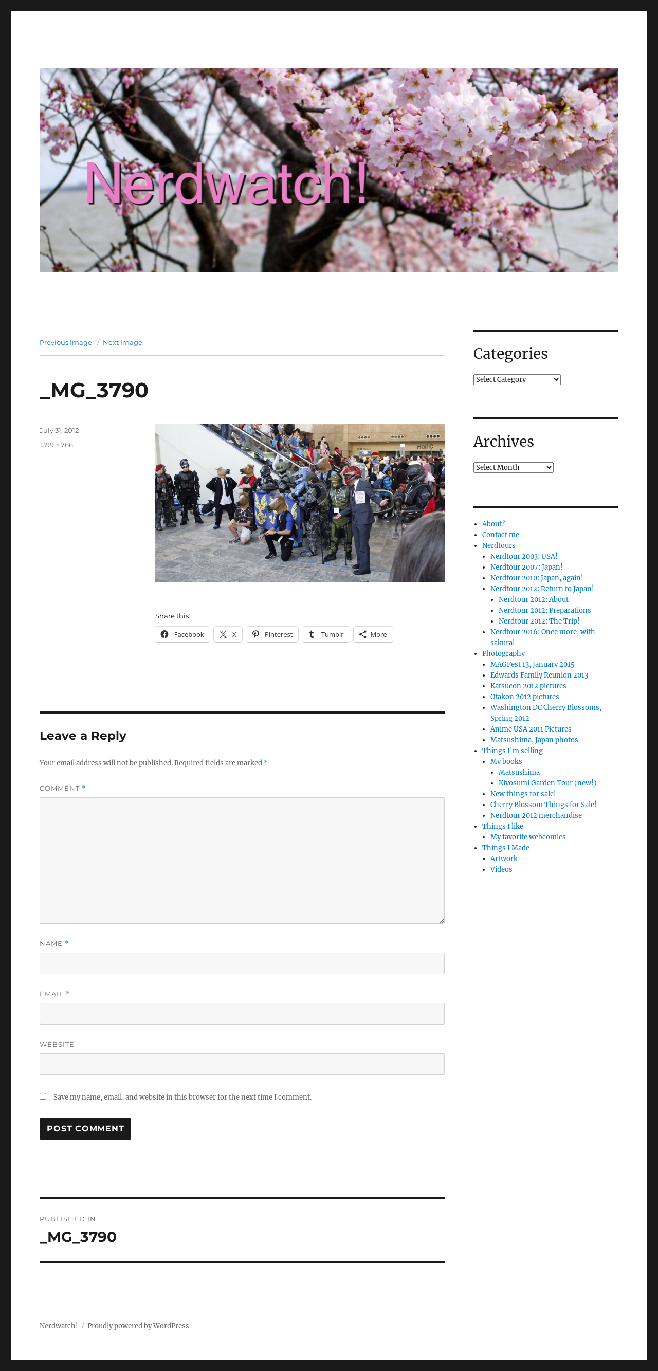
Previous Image (66, 342)
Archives (503, 441)
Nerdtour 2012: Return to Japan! (542, 588)
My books (506, 761)
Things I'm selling (512, 750)
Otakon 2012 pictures (524, 696)
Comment (63, 788)
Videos (501, 869)
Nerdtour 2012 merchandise (536, 815)
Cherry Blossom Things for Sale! (543, 804)
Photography (503, 653)
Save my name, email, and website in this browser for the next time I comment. (182, 1097)
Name (54, 943)
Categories (510, 353)
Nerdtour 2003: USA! (524, 556)
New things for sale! (523, 794)
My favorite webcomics (528, 837)
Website (57, 1044)
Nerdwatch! (59, 1326)
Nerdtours (499, 545)
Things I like (502, 826)
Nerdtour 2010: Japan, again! (536, 578)
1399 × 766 (56, 445)
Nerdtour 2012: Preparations (545, 610)
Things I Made (505, 848)
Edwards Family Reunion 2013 (539, 675)
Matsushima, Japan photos (534, 740)
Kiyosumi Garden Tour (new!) (548, 783)
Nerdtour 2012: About (534, 599)
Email (55, 994)
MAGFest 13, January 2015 (532, 664)
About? (493, 524)
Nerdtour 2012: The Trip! (539, 621)
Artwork (504, 858)
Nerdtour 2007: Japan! (526, 567)
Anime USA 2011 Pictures (531, 729)
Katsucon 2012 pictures (528, 686)
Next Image (122, 342)
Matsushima (519, 772)
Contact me (500, 535)
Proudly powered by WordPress (138, 1326)
